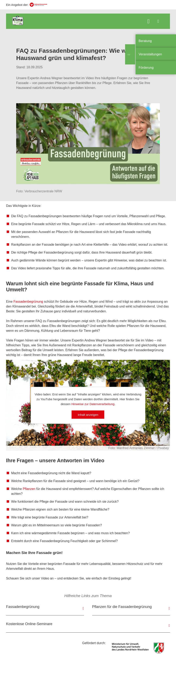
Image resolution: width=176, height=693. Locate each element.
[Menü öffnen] (158, 21)
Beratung (145, 41)
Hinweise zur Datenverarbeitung (92, 403)
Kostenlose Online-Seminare (29, 624)
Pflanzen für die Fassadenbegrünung (122, 607)
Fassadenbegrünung (28, 301)
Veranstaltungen (150, 54)
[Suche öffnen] (148, 22)
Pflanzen (29, 489)
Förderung (146, 67)
